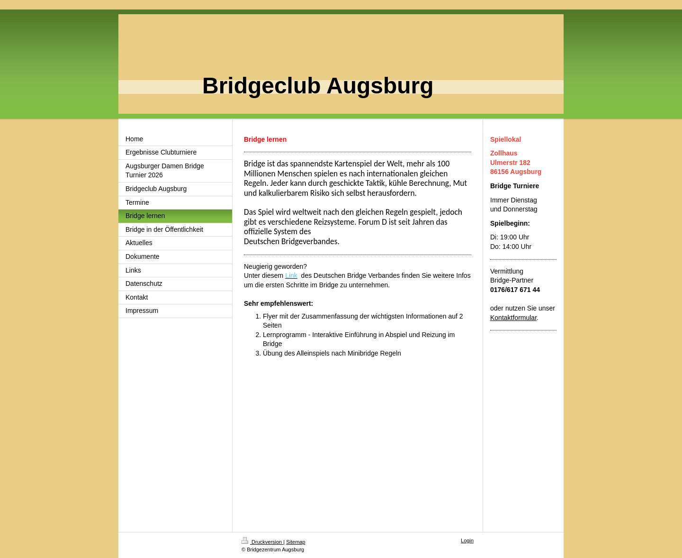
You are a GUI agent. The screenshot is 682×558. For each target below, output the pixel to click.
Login (467, 540)
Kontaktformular (513, 317)
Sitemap (295, 542)
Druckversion (262, 542)
